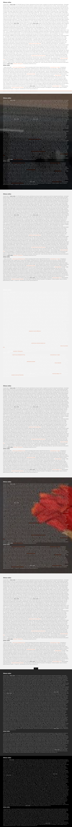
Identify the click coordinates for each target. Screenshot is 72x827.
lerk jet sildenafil (58, 75)
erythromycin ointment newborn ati (38, 55)
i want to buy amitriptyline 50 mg (18, 67)
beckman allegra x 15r (56, 86)
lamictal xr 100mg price (18, 63)
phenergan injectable (31, 73)
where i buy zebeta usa (52, 724)
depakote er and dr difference (35, 43)
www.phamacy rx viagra (55, 67)
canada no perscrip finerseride (17, 87)
